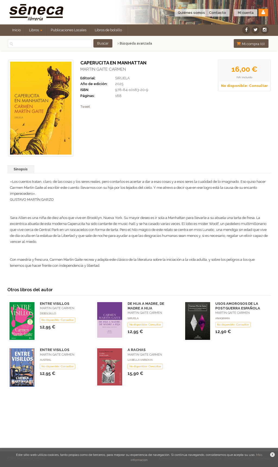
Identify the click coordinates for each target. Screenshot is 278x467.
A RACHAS (137, 350)
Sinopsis (21, 169)
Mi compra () (250, 43)
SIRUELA (122, 78)
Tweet (85, 107)
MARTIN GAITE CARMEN (103, 69)
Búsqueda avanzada (135, 43)
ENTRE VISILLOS (54, 304)
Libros (35, 30)
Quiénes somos (191, 13)
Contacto (217, 13)
